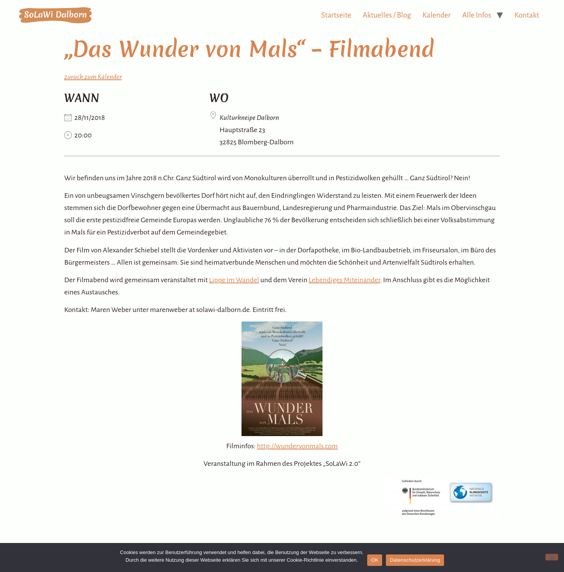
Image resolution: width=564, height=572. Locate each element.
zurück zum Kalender (93, 77)
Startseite (336, 15)
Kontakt (526, 15)
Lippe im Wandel (234, 280)
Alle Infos (476, 15)
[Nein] (551, 557)
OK (374, 560)
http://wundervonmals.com (297, 446)
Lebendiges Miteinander (344, 280)
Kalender (437, 15)
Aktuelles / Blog (387, 15)
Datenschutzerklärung (415, 560)
